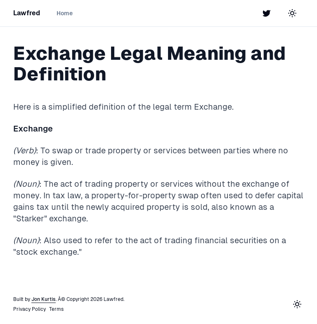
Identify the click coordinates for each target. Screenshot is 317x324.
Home (65, 13)
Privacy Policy (29, 309)
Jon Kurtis (43, 299)
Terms (56, 309)
